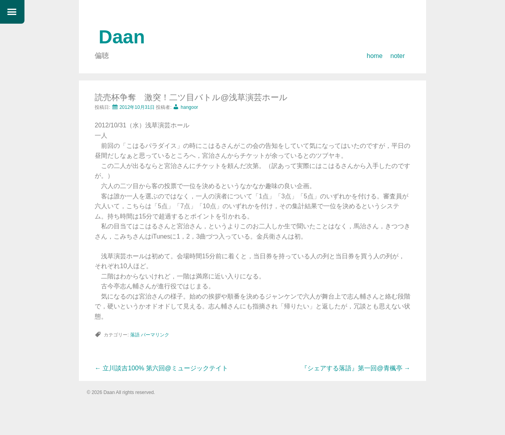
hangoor (189, 107)
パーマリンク (155, 335)
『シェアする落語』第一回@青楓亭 (355, 368)
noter (398, 55)
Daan (122, 36)
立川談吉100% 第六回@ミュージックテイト (161, 368)
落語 (135, 335)
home (375, 55)
